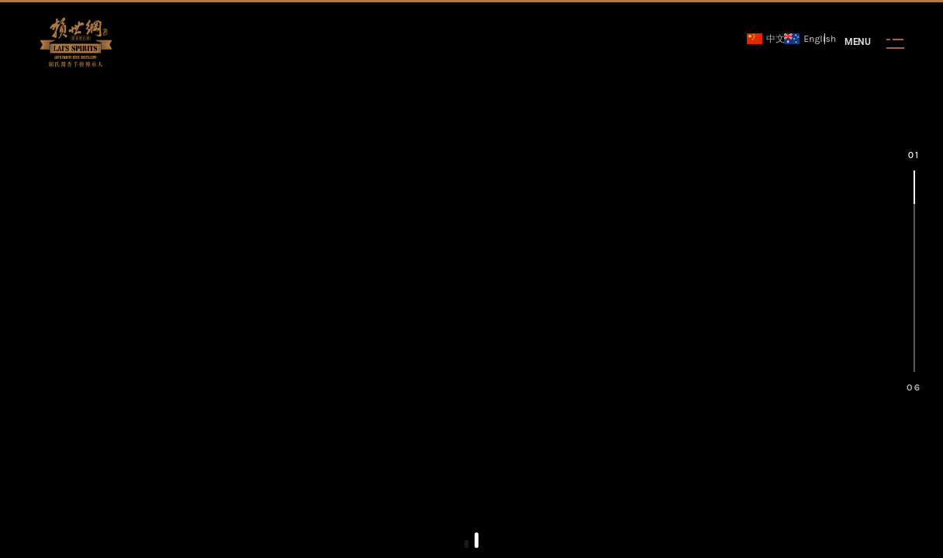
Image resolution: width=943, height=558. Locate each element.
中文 (761, 38)
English (804, 38)
